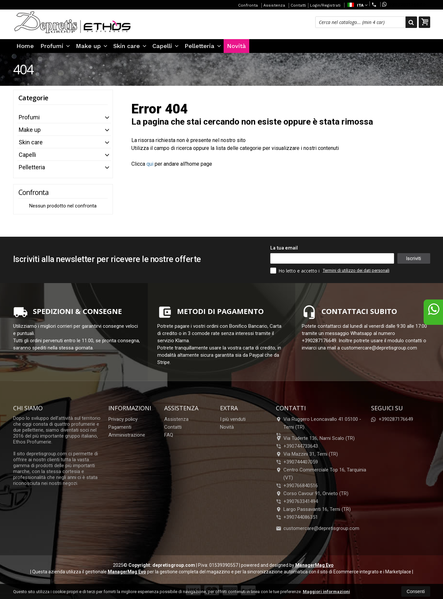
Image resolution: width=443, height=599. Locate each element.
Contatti (298, 5)
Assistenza (274, 5)
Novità (236, 45)
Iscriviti (413, 258)
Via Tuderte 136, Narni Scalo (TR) (315, 438)
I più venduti (233, 419)
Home (25, 45)
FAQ (168, 435)
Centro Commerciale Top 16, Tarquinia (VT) (321, 474)
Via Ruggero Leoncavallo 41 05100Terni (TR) (318, 423)
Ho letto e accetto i (295, 270)
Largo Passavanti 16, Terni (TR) (313, 509)
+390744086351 (300, 517)
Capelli (165, 45)
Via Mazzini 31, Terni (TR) (307, 454)
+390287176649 (404, 4)
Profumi (55, 45)
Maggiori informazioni (326, 591)
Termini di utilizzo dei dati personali (356, 270)
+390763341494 (300, 501)
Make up (91, 45)
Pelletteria (203, 45)
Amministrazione (126, 435)
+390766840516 (300, 486)
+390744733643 (300, 446)
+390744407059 (300, 462)
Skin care (129, 45)
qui (149, 164)
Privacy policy (123, 419)
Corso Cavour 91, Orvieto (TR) (312, 493)
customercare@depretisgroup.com (317, 528)
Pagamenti (119, 427)
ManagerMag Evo (314, 565)
